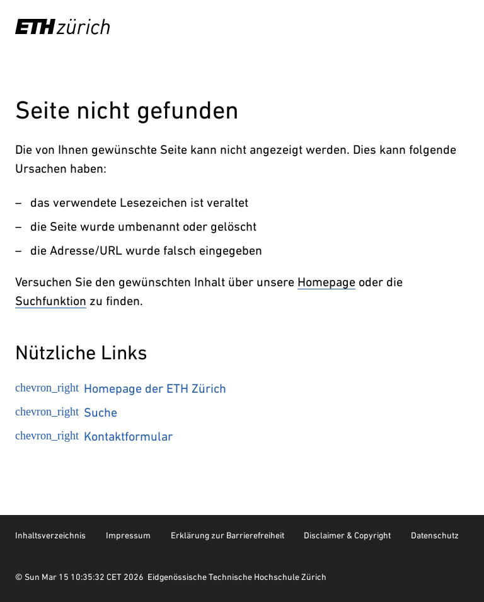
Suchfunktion (50, 301)
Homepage (326, 282)
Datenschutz (435, 535)
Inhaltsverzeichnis (50, 535)
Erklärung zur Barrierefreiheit (227, 535)
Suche (66, 412)
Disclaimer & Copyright (347, 535)
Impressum (128, 535)
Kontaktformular (94, 436)
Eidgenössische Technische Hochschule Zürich (236, 577)
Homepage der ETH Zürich (120, 388)
